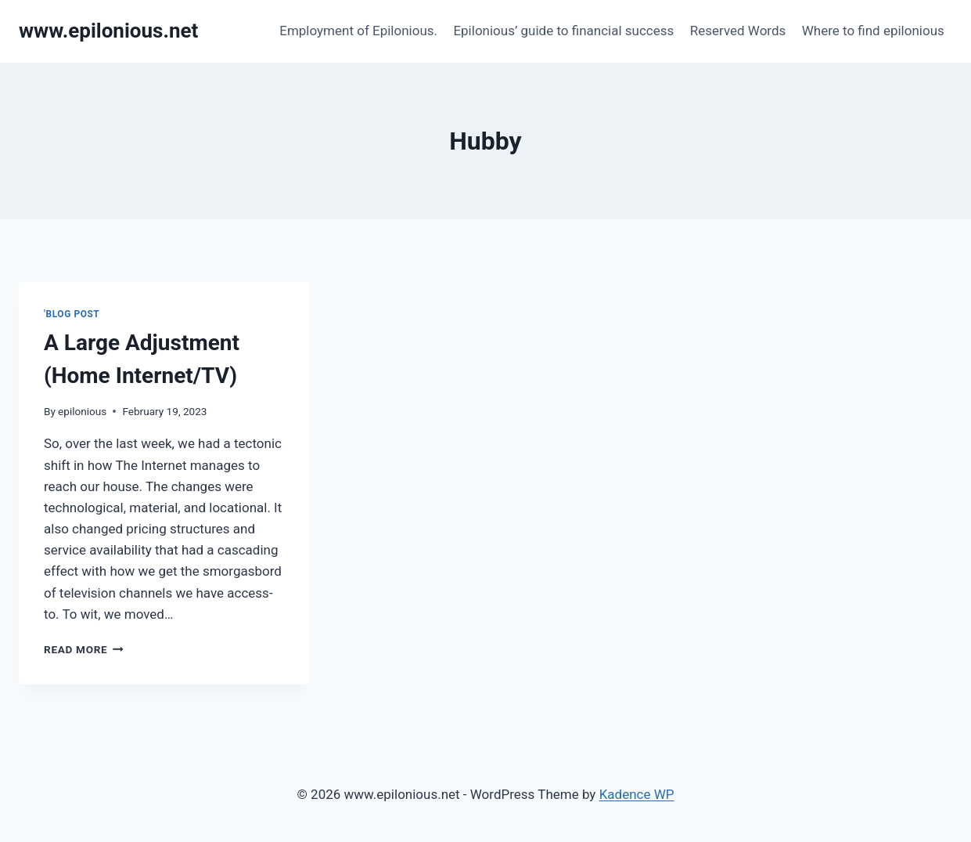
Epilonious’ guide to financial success (563, 30)
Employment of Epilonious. (358, 30)
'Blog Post (71, 314)
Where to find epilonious (873, 30)
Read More (84, 649)
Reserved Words (738, 30)
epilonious (82, 411)
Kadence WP (636, 794)
